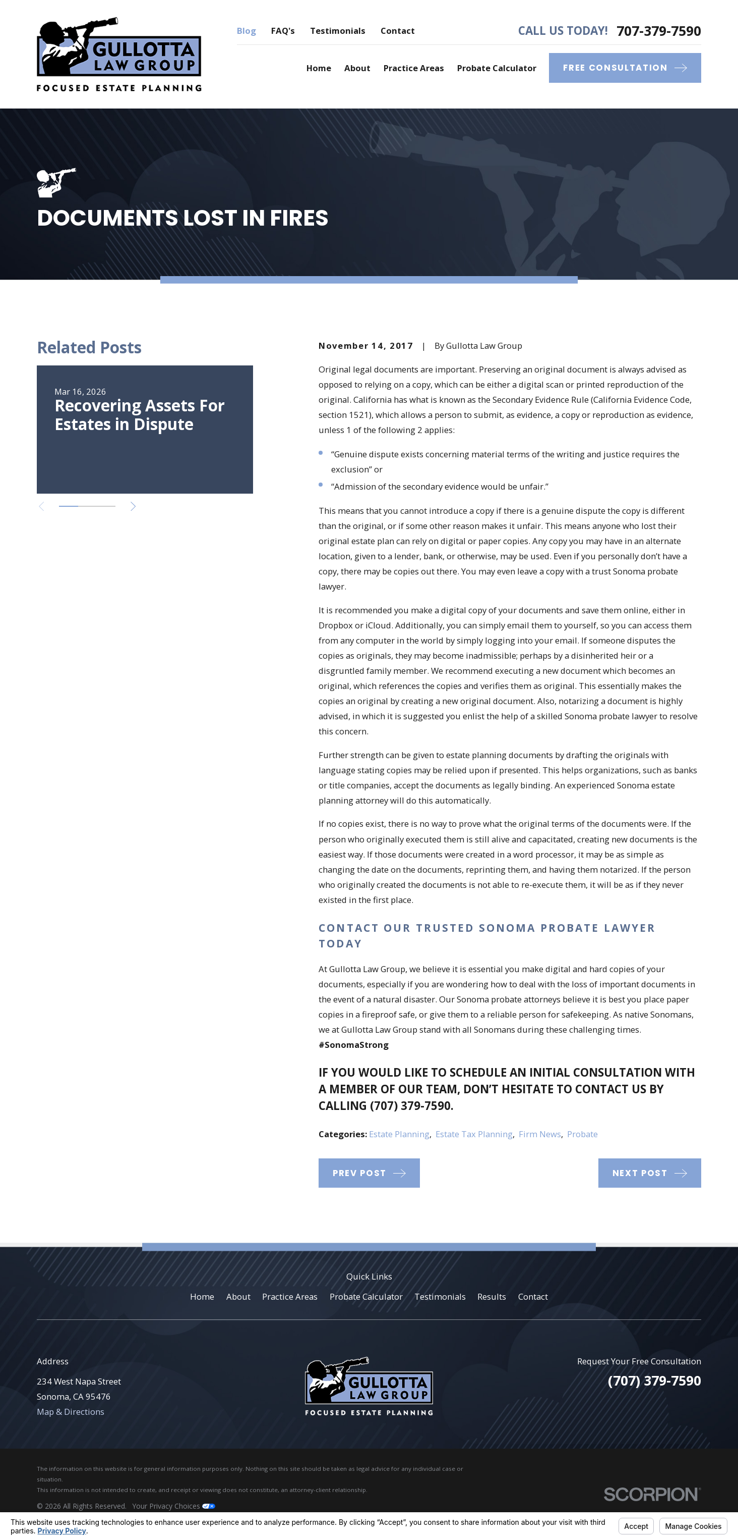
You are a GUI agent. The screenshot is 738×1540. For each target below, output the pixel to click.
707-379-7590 (659, 31)
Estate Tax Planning (474, 1134)
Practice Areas (290, 1296)
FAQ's (283, 30)
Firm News (540, 1134)
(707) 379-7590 (410, 1105)
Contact (398, 30)
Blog (246, 30)
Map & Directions (70, 1411)
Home (202, 1296)
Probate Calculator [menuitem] (496, 68)
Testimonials (337, 30)
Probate (582, 1134)
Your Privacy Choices (174, 1506)
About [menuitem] (357, 68)
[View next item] (133, 506)
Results (491, 1296)
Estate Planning (399, 1134)
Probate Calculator (366, 1296)
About (238, 1296)
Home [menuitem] (318, 68)
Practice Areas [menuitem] (414, 68)
